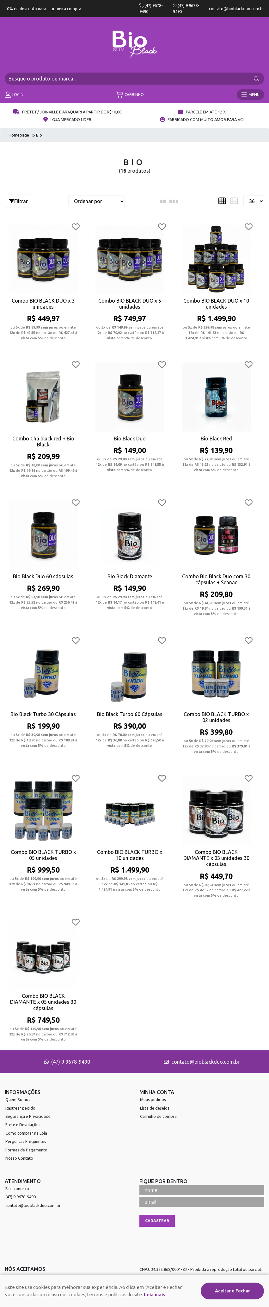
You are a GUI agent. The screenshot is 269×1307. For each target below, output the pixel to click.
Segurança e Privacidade (28, 1116)
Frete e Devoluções (22, 1124)
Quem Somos (17, 1099)
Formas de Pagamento (26, 1150)
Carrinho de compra (158, 1116)
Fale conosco (17, 1188)
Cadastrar (157, 1221)
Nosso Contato (19, 1158)
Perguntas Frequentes (25, 1141)
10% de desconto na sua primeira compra (43, 8)
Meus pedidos (153, 1099)
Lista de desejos (154, 1108)
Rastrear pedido (20, 1108)
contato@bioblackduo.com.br (236, 8)
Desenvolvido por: (135, 1302)
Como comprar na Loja (26, 1133)
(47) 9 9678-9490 (67, 1062)
